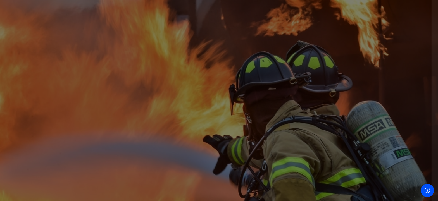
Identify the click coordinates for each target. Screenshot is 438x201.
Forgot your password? (409, 140)
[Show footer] (427, 190)
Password (339, 113)
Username (339, 86)
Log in (379, 155)
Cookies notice (379, 197)
